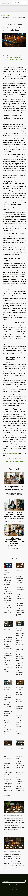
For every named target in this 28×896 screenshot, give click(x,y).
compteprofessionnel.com (10, 453)
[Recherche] (19, 2)
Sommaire (15, 52)
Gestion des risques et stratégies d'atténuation (14, 55)
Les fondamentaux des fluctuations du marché (14, 54)
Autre (14, 892)
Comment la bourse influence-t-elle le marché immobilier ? (14, 847)
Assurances (14, 889)
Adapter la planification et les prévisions (14, 59)
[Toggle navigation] (4, 8)
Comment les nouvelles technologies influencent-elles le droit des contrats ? (14, 514)
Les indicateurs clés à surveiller (14, 57)
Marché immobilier (14, 885)
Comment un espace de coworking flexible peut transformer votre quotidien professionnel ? (14, 540)
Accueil (3, 15)
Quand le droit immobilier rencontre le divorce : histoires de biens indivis (14, 488)
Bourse (8, 15)
